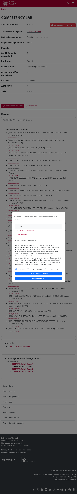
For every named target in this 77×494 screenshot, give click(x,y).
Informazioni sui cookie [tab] (25, 231)
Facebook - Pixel (53, 269)
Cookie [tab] (19, 226)
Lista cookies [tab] (22, 235)
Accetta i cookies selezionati (38, 274)
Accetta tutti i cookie (38, 279)
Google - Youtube (36, 269)
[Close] (62, 214)
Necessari (21, 269)
